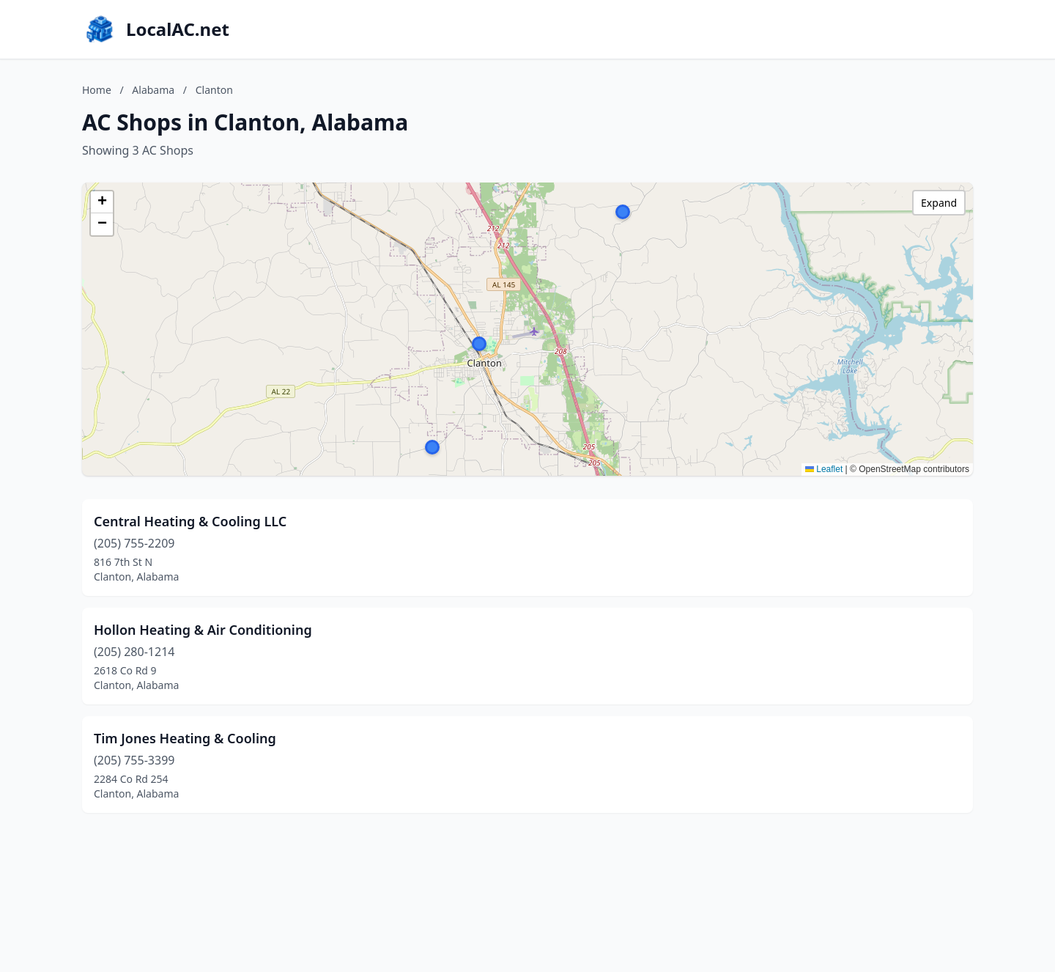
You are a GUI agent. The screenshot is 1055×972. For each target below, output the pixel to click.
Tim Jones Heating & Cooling (185, 738)
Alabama (153, 90)
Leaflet (824, 469)
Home (96, 90)
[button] (479, 343)
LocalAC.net (177, 29)
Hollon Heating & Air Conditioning (203, 629)
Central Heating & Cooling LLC (190, 521)
